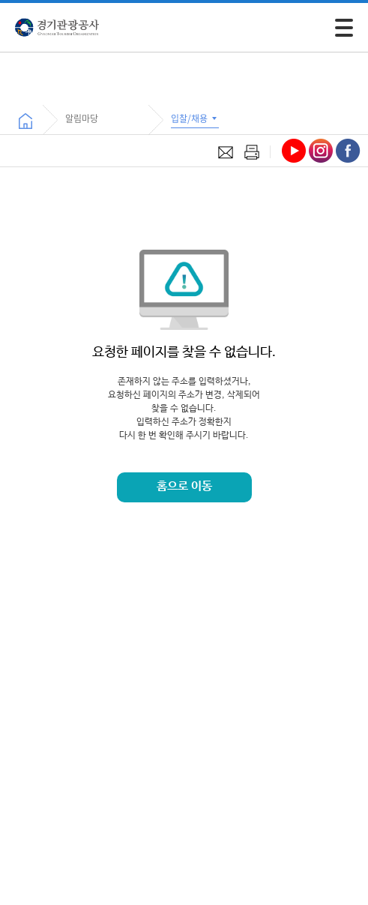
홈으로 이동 (184, 486)
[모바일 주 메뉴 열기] (344, 28)
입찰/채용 (195, 118)
